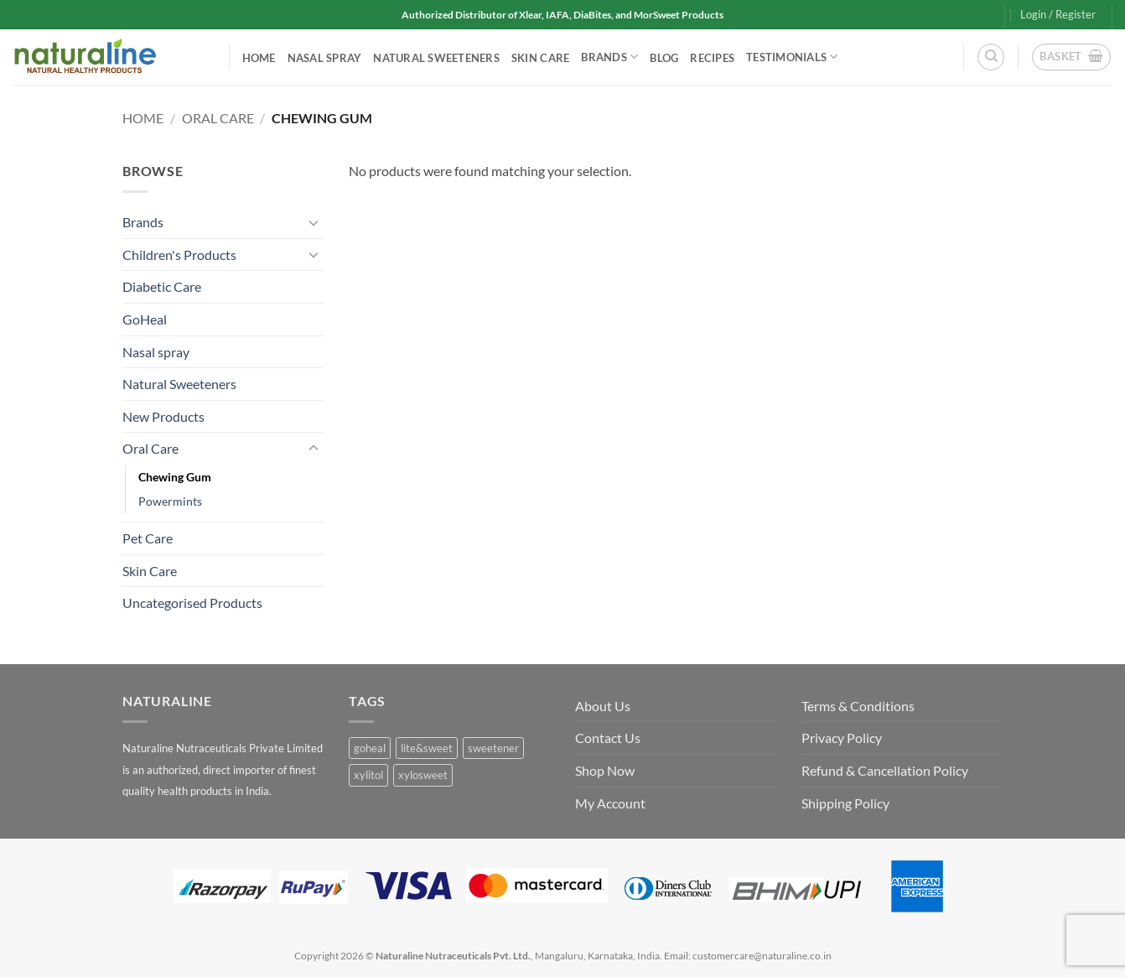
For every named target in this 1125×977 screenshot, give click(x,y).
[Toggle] (313, 222)
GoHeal (144, 319)
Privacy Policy (841, 738)
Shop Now (605, 770)
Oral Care (218, 118)
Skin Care (540, 58)
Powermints (170, 501)
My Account (610, 803)
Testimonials (792, 57)
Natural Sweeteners (436, 58)
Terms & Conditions (858, 706)
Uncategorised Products (192, 603)
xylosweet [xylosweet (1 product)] (423, 775)
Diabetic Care (161, 286)
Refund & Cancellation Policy (884, 770)
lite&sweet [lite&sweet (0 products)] (427, 748)
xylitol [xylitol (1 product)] (368, 775)
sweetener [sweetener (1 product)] (493, 748)
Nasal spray (325, 58)
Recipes (712, 58)
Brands (609, 57)
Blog (664, 58)
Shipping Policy (845, 803)
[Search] (990, 57)
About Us (602, 706)
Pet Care (147, 538)
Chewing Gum (174, 477)
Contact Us (607, 738)
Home (259, 58)
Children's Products (179, 254)
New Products (163, 416)
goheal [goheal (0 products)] (370, 748)
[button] (1058, 14)
